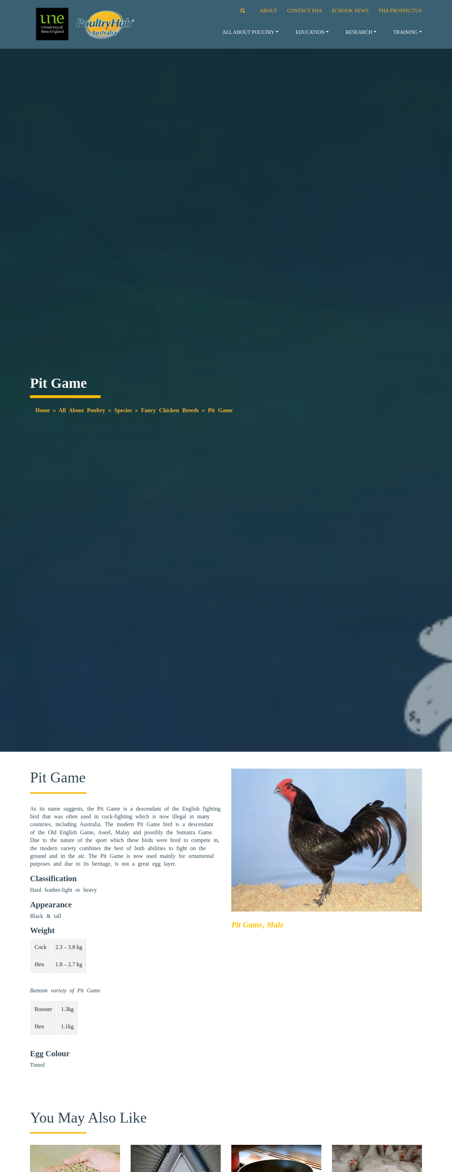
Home (42, 410)
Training (405, 32)
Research (359, 32)
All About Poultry (248, 32)
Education (310, 32)
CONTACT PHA (304, 10)
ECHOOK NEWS (350, 10)
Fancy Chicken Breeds (170, 410)
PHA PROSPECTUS (400, 10)
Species (123, 410)
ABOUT (268, 10)
